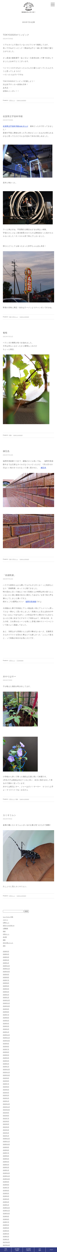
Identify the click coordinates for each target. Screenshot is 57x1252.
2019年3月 (6, 1199)
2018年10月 (6, 1213)
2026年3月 (6, 957)
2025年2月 (6, 994)
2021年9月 (6, 1112)
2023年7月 (6, 1049)
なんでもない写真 (8, 917)
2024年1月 (6, 1032)
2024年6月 (6, 1017)
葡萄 (5, 333)
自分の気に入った (8, 943)
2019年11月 (6, 1176)
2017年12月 (6, 1242)
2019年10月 (6, 1179)
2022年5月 (6, 1089)
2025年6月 (6, 983)
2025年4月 (6, 989)
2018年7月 (6, 1222)
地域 (10, 317)
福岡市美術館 (31, 602)
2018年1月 (6, 1239)
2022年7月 (6, 1084)
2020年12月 (6, 1138)
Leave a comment (21, 100)
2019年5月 (6, 1193)
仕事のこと (6, 922)
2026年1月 (6, 963)
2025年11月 (6, 968)
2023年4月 (6, 1058)
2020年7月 (6, 1153)
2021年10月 (6, 1109)
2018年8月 (6, 1219)
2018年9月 (6, 1216)
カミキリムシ (9, 815)
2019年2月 (6, 1202)
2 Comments (20, 660)
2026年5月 (6, 951)
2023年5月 (6, 1055)
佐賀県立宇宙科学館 (13, 116)
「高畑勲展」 (9, 575)
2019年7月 (6, 1187)
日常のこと (12, 100)
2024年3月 (6, 1026)
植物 (10, 435)
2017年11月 (6, 1245)
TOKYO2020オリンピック (16, 35)
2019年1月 (6, 1205)
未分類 (5, 937)
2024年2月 (6, 1029)
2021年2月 (6, 1133)
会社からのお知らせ (8, 925)
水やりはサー (9, 676)
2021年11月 (6, 1107)
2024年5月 (6, 1020)
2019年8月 (6, 1184)
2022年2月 (6, 1098)
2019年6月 (6, 1190)
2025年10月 (6, 971)
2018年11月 (6, 1210)
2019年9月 (6, 1181)
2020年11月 (6, 1141)
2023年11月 (6, 1037)
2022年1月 (6, 1101)
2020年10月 (6, 1144)
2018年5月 (6, 1228)
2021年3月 (6, 1130)
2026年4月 (6, 954)
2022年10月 (6, 1075)
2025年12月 (6, 966)
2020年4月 (6, 1161)
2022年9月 (6, 1078)
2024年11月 (6, 1003)
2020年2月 (6, 1167)
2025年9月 (6, 974)
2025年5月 (6, 986)
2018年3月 (6, 1233)
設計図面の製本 (17, 1249)
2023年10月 (6, 1040)
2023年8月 (6, 1046)
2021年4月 (6, 1127)
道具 (4, 945)
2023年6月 (6, 1052)
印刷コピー (5, 1249)
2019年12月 (6, 1173)
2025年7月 (6, 980)
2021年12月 (6, 1104)
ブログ (51, 1249)
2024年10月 (6, 1006)
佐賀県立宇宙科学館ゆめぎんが (15, 126)
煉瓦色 (6, 451)
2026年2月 (6, 960)
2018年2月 (6, 1236)
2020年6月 (6, 1156)
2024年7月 (6, 1014)
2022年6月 (6, 1086)
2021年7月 (6, 1118)
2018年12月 (6, 1207)
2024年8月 (6, 1012)
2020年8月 (6, 1150)
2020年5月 (6, 1158)
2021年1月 (6, 1135)
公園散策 (5, 928)
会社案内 (40, 1249)
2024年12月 (6, 1000)
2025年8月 (6, 977)
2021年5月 (6, 1124)
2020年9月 (6, 1147)
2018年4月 (6, 1230)
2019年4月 (6, 1196)
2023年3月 (6, 1061)
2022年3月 (6, 1095)
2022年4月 (6, 1092)
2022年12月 (6, 1069)
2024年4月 (6, 1023)
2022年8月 (6, 1081)
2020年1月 (6, 1170)
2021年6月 (6, 1121)
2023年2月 (6, 1063)
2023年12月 (6, 1035)
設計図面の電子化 (28, 1249)
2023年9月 (6, 1043)
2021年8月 (6, 1115)
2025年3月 (6, 991)
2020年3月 (6, 1164)
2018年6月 (6, 1225)
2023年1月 (6, 1066)
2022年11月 (6, 1072)
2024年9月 (6, 1009)
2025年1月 (6, 997)
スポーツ (5, 920)
